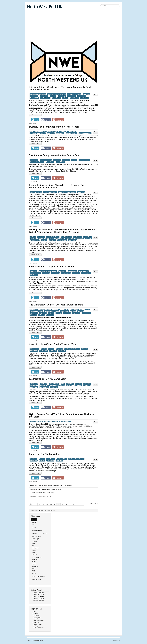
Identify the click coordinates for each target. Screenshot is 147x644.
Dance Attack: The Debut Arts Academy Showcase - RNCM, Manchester (51, 485)
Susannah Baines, (53, 131)
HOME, (35, 626)
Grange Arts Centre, (35, 273)
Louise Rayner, (50, 458)
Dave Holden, (87, 383)
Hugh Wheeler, (60, 133)
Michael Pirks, (33, 460)
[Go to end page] (82, 504)
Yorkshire (34, 572)
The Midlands (35, 566)
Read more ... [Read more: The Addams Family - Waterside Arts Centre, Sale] (35, 173)
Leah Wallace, (67, 313)
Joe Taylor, (44, 240)
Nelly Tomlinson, (44, 387)
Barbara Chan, (33, 350)
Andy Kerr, (51, 313)
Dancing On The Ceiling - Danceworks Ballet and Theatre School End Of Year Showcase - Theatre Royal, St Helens (62, 230)
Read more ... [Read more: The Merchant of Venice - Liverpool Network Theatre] (35, 332)
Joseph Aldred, (44, 96)
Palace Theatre (37, 624)
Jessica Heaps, (50, 161)
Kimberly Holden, (59, 385)
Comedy (34, 543)
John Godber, (33, 458)
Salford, (35, 613)
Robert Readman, (34, 131)
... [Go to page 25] (73, 504)
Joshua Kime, (33, 385)
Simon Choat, (50, 460)
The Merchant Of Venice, (36, 311)
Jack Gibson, (54, 387)
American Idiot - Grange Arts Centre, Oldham (52, 266)
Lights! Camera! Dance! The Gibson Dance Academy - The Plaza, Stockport (61, 415)
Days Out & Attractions (38, 576)
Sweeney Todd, (72, 131)
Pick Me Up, (85, 348)
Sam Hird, (43, 131)
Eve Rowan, (78, 383)
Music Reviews (35, 547)
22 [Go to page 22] (62, 504)
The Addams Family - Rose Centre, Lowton (42, 492)
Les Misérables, (34, 383)
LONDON (34, 561)
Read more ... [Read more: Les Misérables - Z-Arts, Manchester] (35, 402)
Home (34, 520)
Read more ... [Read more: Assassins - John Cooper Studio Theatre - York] (35, 367)
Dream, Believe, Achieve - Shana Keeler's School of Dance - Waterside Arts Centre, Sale (58, 186)
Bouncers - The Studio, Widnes (44, 454)
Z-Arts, (62, 383)
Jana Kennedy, (84, 97)
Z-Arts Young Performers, (74, 94)
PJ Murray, (41, 314)
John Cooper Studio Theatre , (37, 133)
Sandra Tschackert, (76, 309)
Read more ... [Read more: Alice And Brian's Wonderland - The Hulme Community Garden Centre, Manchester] (35, 115)
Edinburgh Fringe (36, 539)
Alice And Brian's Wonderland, (38, 94)
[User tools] (95, 94)
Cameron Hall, (46, 273)
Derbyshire (34, 554)
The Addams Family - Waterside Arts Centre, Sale (54, 155)
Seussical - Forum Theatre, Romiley (40, 496)
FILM (33, 545)
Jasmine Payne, (88, 236)
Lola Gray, (40, 238)
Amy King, (58, 313)
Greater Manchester (36, 557)
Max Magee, (53, 96)
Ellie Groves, (33, 314)
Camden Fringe (35, 538)
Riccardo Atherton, (54, 383)
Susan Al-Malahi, (34, 97)
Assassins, (51, 348)
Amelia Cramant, (62, 240)
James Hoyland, (56, 97)
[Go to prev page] (35, 504)
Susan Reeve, (65, 309)
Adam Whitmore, (72, 271)
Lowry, (35, 611)
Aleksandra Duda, (34, 240)
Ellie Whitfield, (78, 385)
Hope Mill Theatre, (38, 627)
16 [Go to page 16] (39, 504)
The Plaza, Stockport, (64, 421)
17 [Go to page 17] (43, 504)
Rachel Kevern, (34, 387)
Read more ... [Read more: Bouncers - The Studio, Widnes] (35, 473)
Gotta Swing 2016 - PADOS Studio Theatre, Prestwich (45, 489)
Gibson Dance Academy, (51, 421)
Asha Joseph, (86, 94)
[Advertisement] (73, 25)
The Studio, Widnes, (61, 458)
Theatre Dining (36, 579)
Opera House (37, 619)
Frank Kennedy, (34, 309)
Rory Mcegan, (49, 314)
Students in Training (36, 536)
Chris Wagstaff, (34, 160)
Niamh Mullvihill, (60, 161)
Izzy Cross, (33, 236)
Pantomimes (35, 548)
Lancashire (34, 559)
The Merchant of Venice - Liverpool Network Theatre (56, 304)
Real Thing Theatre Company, (76, 458)
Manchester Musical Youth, (46, 385)
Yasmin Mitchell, (59, 238)
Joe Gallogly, (52, 240)
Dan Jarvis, (69, 385)
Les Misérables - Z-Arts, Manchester (47, 378)
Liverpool (34, 563)
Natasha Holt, (62, 271)
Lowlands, (73, 311)
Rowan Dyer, (86, 309)
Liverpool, (36, 615)
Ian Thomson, (62, 350)
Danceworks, (41, 236)
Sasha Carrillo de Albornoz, (37, 161)
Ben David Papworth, (71, 133)
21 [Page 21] (58, 504)
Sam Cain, (74, 160)
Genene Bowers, (72, 240)
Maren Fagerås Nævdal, (85, 133)
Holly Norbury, (33, 274)
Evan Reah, (33, 238)
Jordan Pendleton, (83, 271)
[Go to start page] (31, 504)
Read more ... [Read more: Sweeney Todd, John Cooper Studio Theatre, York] (35, 143)
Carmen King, (61, 96)
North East (34, 564)
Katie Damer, (76, 273)
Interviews (34, 526)
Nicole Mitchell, (79, 238)
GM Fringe (34, 541)
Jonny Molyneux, (66, 273)
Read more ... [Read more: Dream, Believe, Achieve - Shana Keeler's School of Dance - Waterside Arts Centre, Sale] (35, 218)
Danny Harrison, (81, 96)
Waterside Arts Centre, (46, 160)
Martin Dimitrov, (86, 313)
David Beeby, (57, 160)
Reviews (34, 533)
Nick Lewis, (63, 131)
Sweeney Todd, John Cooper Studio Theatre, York (54, 126)
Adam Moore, (50, 133)
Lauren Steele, (64, 311)
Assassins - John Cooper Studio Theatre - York (52, 344)
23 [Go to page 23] (66, 504)
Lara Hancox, (66, 160)
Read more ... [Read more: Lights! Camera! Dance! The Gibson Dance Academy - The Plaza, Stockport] (35, 442)
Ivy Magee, (65, 97)
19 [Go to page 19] (51, 504)
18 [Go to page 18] (47, 504)
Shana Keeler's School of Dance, (67, 192)
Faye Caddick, (33, 313)
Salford (33, 568)
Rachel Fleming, (74, 97)
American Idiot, (56, 273)
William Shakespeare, (45, 309)
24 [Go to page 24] (70, 504)
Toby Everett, (42, 313)
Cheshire (34, 550)
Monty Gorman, (34, 96)
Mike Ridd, (42, 460)
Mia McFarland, (49, 238)
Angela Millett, (76, 313)
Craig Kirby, (59, 348)
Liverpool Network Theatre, (52, 311)
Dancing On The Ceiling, (53, 236)
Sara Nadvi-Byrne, (45, 97)
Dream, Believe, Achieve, (50, 192)
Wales (33, 570)
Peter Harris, (56, 309)
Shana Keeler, (81, 192)
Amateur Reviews (37, 530)
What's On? (34, 527)
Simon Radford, (44, 350)
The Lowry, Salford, (39, 620)
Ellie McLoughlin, (85, 273)
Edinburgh (34, 556)
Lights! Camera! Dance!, (36, 421)
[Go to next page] (78, 504)
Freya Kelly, (88, 238)
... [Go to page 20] (54, 504)
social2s (35, 123)
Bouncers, (41, 458)
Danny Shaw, (59, 460)
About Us (34, 522)
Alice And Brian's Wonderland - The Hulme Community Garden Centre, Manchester (61, 88)
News (33, 524)
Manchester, (37, 617)
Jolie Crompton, (77, 236)
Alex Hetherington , (66, 236)
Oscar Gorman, (71, 96)
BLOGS (45, 533)
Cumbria (34, 552)
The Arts (34, 573)
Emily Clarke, (33, 271)
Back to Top (116, 640)
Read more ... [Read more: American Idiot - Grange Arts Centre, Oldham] (35, 293)
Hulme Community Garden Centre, (56, 94)
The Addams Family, (84, 160)
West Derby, (81, 311)
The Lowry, (36, 622)
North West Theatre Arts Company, (48, 271)
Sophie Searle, (69, 238)
